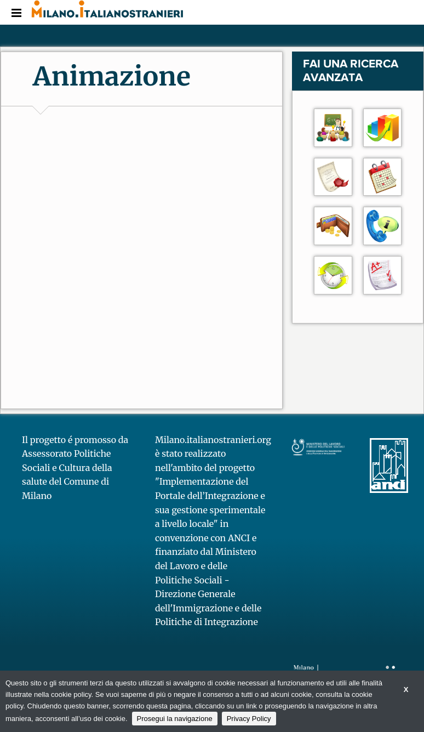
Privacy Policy (249, 718)
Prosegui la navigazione (175, 718)
